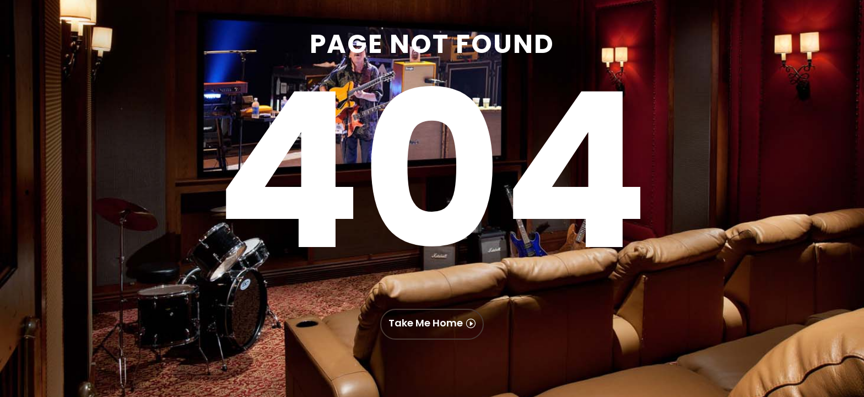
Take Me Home (425, 323)
